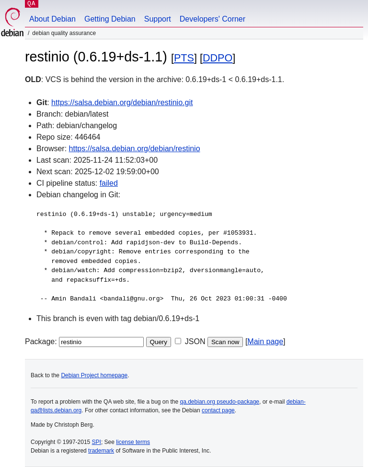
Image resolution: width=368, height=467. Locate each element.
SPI (96, 442)
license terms (133, 442)
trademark (101, 450)
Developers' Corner (212, 19)
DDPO (217, 58)
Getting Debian (110, 19)
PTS (184, 58)
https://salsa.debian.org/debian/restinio (134, 148)
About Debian (52, 19)
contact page (218, 410)
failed (109, 183)
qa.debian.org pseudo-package (219, 401)
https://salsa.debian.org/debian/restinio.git (122, 102)
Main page (265, 341)
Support (157, 19)
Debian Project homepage (94, 375)
